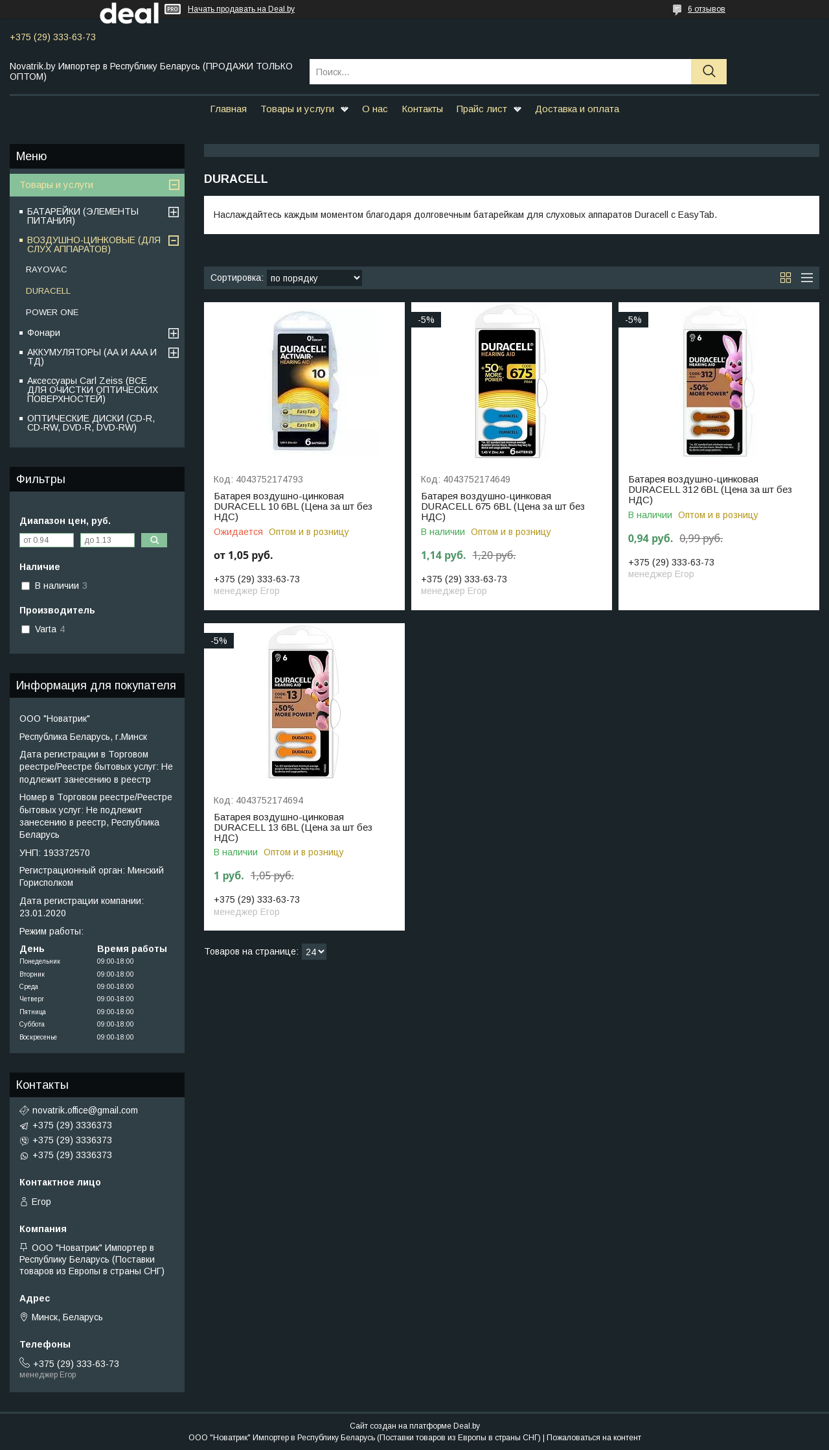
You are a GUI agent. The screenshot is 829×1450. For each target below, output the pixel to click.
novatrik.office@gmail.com (85, 1110)
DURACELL (48, 291)
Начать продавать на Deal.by (241, 9)
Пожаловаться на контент (594, 1437)
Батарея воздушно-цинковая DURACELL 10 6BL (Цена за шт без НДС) (293, 506)
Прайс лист (482, 108)
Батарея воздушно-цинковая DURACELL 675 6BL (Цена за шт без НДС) (503, 506)
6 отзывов (706, 9)
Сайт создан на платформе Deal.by (415, 1426)
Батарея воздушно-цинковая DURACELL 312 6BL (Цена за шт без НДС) (710, 489)
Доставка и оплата (577, 108)
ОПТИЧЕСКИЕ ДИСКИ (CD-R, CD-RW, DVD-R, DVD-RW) (91, 423)
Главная (228, 108)
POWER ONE (52, 312)
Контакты (422, 108)
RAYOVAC (46, 269)
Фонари (43, 332)
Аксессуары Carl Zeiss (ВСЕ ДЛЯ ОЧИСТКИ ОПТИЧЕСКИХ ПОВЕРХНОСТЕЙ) (92, 389)
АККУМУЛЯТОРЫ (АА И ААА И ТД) (92, 356)
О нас (375, 108)
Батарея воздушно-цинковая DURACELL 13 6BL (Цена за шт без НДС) (293, 827)
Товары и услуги (297, 108)
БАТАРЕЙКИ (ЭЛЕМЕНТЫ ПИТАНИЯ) (83, 216)
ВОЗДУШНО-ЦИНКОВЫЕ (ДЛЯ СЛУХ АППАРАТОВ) (94, 244)
